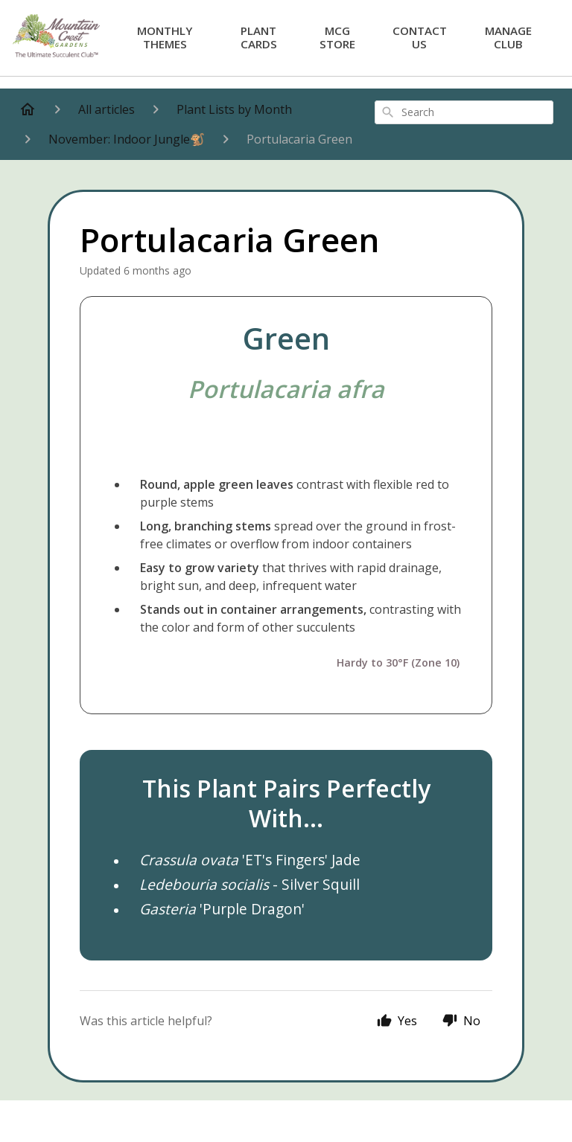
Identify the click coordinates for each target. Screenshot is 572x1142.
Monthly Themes (164, 37)
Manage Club (508, 37)
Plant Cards (259, 37)
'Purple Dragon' (222, 909)
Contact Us (420, 37)
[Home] (27, 109)
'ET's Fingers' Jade (249, 860)
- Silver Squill (249, 884)
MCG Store (337, 37)
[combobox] (464, 112)
